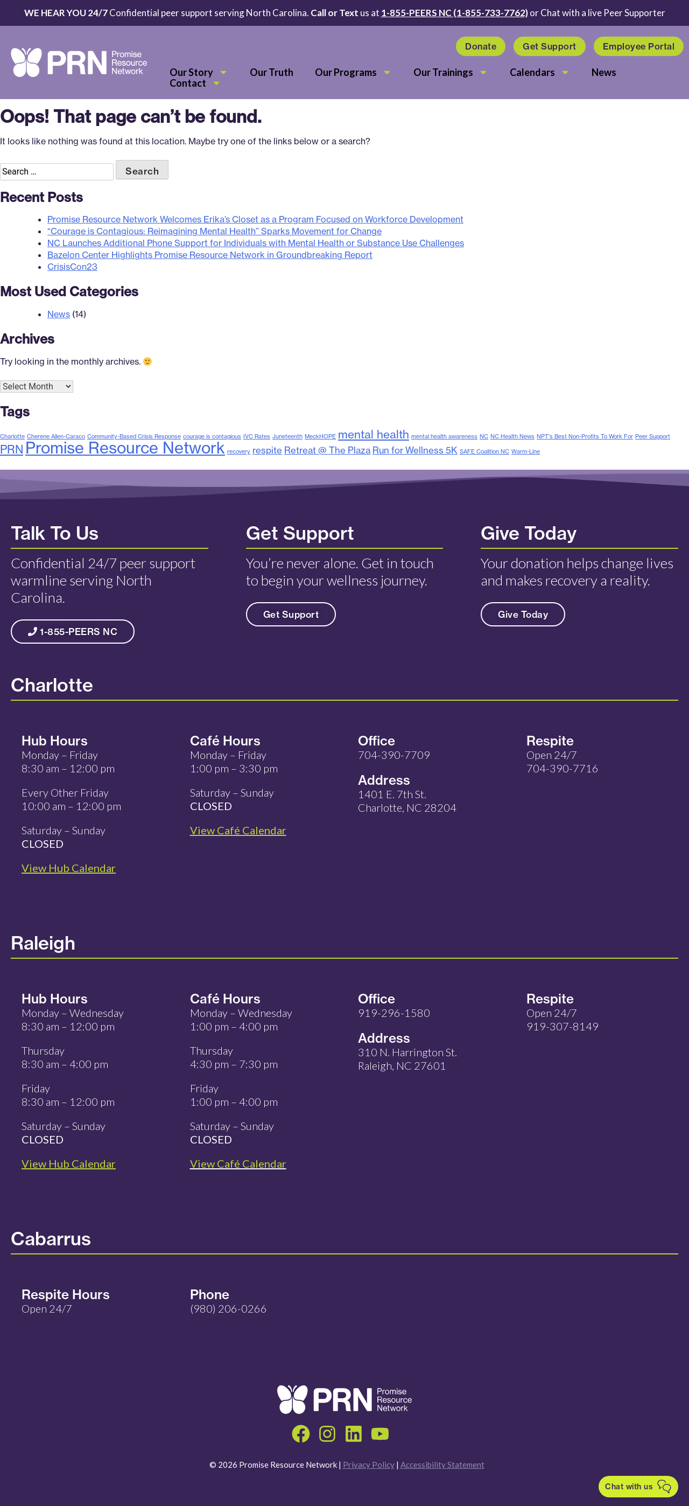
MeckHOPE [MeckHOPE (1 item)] (320, 436)
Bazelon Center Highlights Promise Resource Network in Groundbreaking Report (209, 254)
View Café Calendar (238, 1163)
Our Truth (271, 72)
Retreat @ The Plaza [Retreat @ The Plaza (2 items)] (327, 450)
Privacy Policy (369, 1464)
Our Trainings (450, 72)
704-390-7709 (394, 754)
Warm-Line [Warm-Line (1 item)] (525, 451)
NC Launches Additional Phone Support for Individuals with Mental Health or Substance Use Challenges (255, 243)
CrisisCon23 (72, 266)
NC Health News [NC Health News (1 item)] (512, 436)
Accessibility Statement (442, 1464)
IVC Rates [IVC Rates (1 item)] (256, 436)
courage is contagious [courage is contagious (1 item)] (212, 436)
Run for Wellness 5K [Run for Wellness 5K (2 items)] (415, 450)
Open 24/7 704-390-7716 (562, 761)
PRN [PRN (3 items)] (11, 449)
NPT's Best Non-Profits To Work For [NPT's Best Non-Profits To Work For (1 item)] (585, 436)
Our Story (199, 72)
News (604, 72)
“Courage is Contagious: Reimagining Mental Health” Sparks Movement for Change (214, 231)
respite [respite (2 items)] (267, 450)
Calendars (540, 72)
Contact (195, 83)
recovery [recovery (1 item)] (238, 451)
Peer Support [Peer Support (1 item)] (652, 436)
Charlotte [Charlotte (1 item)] (12, 436)
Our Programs (353, 72)
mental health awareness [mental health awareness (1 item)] (444, 436)
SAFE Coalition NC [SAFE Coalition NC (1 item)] (484, 451)
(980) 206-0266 (228, 1308)
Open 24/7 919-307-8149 (562, 1019)
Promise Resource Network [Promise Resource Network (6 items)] (125, 448)
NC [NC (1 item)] (484, 436)
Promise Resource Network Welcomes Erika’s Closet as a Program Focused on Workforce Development (255, 219)
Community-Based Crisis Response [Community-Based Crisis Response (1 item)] (134, 436)
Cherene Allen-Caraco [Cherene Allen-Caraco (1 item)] (56, 436)
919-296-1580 (394, 1012)
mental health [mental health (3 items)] (373, 434)
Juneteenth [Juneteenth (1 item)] (287, 436)
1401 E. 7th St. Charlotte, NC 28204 (407, 800)
